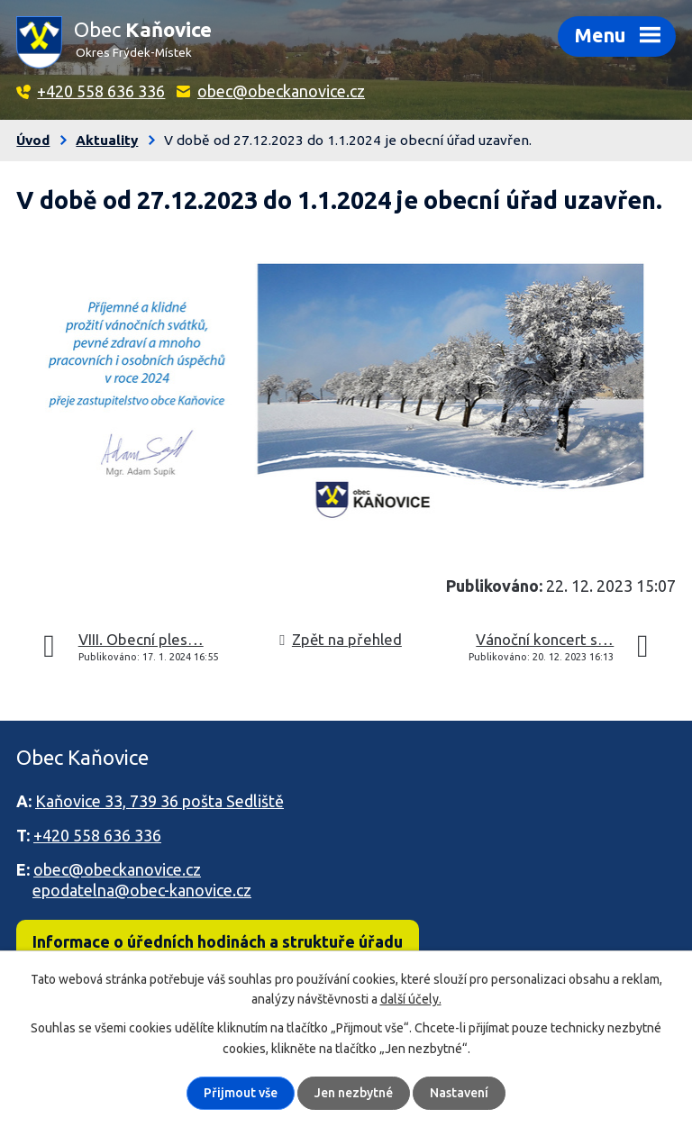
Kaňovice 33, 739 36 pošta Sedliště (159, 801)
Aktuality (107, 140)
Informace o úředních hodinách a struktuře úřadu (217, 941)
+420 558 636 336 (101, 91)
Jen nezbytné (353, 1093)
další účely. (411, 999)
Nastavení (459, 1093)
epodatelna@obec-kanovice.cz (141, 890)
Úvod (33, 140)
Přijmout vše (241, 1093)
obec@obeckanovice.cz (281, 91)
